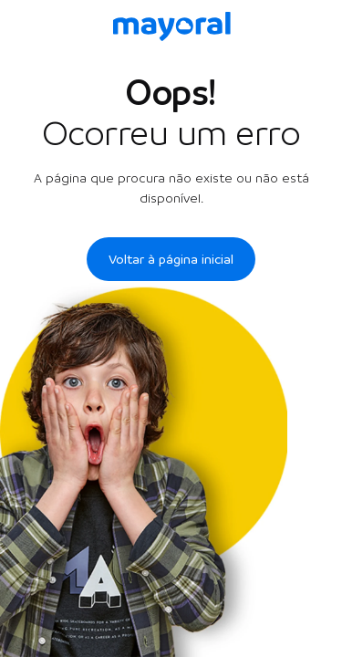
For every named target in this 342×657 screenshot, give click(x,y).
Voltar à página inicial (171, 259)
